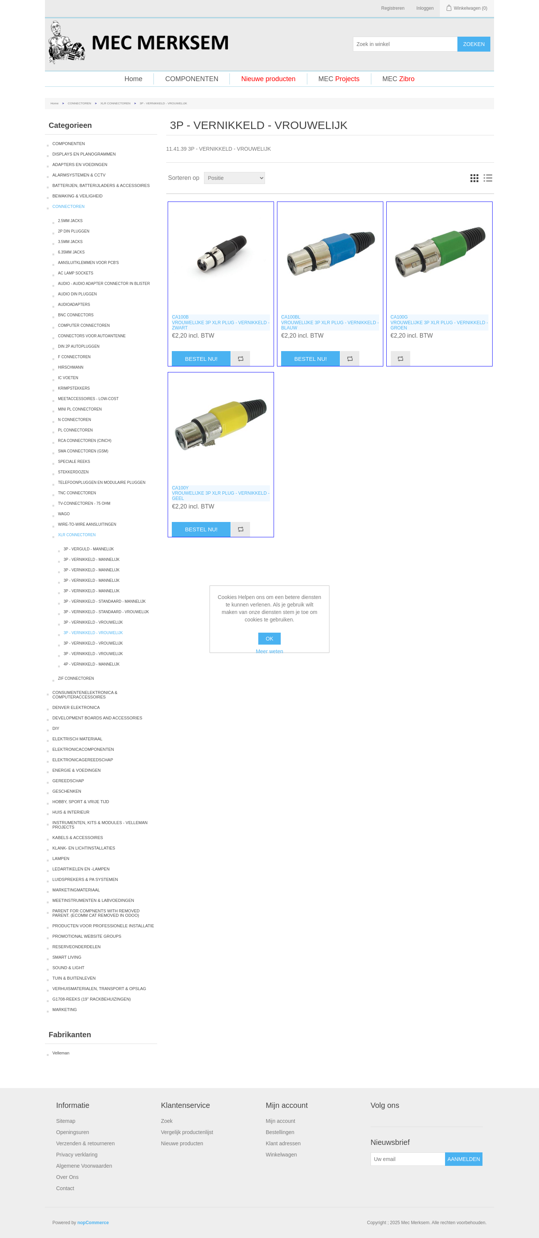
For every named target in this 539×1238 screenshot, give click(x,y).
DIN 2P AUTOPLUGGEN (79, 346)
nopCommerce (93, 1222)
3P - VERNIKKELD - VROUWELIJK (93, 622)
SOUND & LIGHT (68, 967)
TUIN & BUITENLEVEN (74, 978)
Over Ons (67, 1177)
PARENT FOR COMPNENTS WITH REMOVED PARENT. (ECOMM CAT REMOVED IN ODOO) (96, 913)
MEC (339, 79)
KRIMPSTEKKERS (74, 388)
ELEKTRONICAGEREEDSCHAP (82, 760)
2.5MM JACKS (70, 221)
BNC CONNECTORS (76, 315)
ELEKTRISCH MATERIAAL (77, 739)
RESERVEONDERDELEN (76, 946)
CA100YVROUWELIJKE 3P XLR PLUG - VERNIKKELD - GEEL (221, 493)
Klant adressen (283, 1143)
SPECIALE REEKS (74, 462)
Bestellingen (280, 1132)
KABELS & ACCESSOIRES (77, 837)
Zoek (167, 1121)
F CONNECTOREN (74, 357)
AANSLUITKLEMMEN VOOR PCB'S (88, 263)
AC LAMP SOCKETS (75, 273)
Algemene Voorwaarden (84, 1166)
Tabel (474, 178)
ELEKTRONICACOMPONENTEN (83, 749)
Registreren (393, 8)
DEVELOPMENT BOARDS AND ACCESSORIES (97, 718)
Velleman (60, 1053)
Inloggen (425, 8)
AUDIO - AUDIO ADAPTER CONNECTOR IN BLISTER (104, 284)
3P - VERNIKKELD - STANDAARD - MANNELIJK (105, 601)
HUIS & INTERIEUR (70, 812)
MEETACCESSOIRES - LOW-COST (88, 399)
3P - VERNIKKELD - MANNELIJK (91, 559)
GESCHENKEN (66, 791)
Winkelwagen (281, 1155)
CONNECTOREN (79, 103)
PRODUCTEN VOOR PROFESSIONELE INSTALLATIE (103, 926)
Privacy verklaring (76, 1155)
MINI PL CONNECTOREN (80, 409)
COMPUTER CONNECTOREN (84, 325)
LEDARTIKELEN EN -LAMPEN (81, 869)
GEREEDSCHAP (68, 780)
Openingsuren (72, 1132)
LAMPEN (60, 858)
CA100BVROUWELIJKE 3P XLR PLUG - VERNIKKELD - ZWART (221, 322)
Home (133, 79)
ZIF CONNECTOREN (76, 678)
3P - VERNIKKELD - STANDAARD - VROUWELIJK (106, 612)
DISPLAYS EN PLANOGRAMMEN (84, 154)
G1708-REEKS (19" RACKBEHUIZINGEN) (91, 999)
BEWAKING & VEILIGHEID (77, 196)
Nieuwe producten (268, 79)
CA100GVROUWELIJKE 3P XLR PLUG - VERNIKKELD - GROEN (439, 322)
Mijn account (280, 1121)
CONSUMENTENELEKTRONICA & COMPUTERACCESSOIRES (85, 694)
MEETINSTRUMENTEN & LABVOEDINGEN (93, 900)
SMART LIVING (66, 957)
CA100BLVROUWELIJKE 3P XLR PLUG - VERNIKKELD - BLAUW (330, 322)
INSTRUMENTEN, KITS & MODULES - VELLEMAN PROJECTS (99, 824)
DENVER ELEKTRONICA (76, 707)
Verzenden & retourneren (85, 1143)
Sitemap (65, 1121)
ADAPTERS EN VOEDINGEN (79, 164)
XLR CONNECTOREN (115, 103)
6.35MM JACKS (71, 252)
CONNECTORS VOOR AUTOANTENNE (92, 336)
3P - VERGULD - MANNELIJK (89, 549)
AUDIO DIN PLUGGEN (77, 294)
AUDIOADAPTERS (74, 304)
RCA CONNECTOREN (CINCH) (85, 441)
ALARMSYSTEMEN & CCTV (79, 175)
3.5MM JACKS (70, 242)
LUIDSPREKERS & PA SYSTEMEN (85, 879)
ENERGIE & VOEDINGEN (76, 770)
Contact (65, 1188)
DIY (55, 728)
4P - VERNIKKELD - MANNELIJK (91, 664)
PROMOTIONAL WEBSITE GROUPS (86, 936)
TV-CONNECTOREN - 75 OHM (84, 503)
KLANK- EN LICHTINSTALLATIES (83, 848)
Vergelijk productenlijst (187, 1132)
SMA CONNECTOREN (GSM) (83, 451)
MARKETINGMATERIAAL (76, 890)
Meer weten (269, 651)
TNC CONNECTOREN (77, 493)
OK (269, 639)
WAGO (64, 514)
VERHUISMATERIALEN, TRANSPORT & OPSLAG (99, 988)
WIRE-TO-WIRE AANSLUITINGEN (87, 524)
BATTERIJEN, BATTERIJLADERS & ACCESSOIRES (101, 185)
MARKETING (64, 1009)
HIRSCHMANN (70, 367)
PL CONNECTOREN (75, 430)
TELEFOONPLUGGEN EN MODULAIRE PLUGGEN (101, 482)
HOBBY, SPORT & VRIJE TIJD (80, 801)
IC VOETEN (68, 378)
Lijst (487, 178)
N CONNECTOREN (74, 420)
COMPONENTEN (191, 79)
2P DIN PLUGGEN (73, 231)
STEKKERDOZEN (73, 472)
